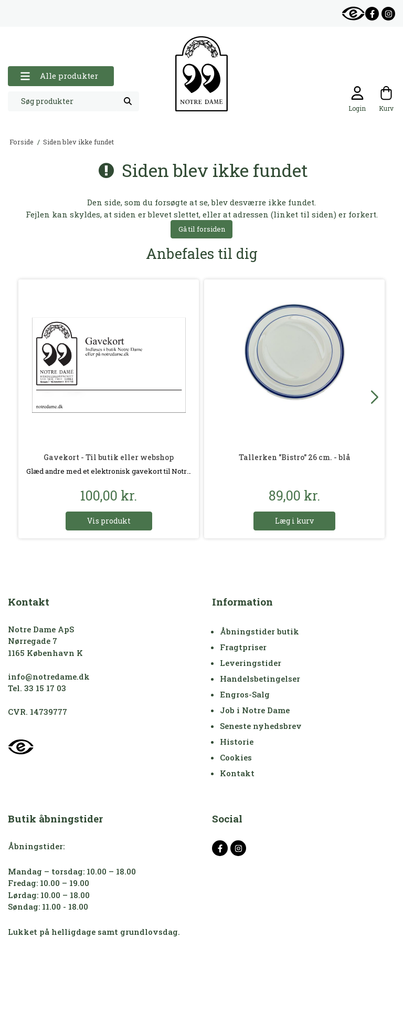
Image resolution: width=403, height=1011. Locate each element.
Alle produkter (59, 75)
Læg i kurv (294, 521)
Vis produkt (109, 521)
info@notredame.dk (49, 676)
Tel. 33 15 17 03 (37, 688)
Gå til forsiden (201, 229)
